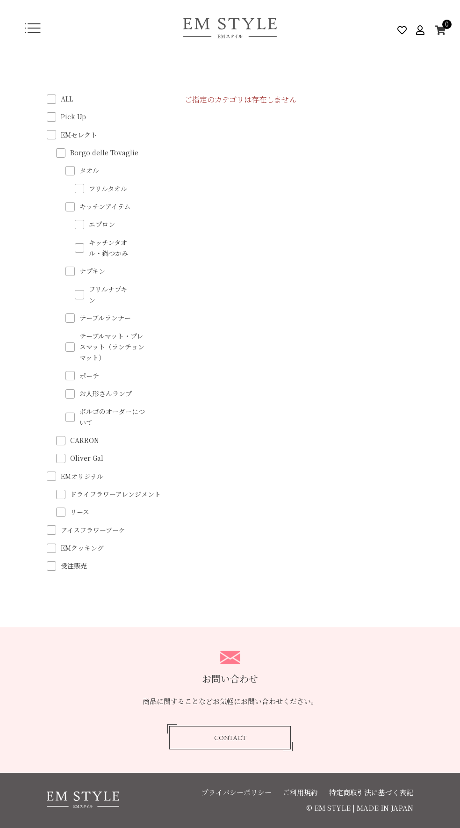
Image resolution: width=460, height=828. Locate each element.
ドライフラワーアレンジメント (115, 494)
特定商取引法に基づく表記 (371, 792)
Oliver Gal (86, 458)
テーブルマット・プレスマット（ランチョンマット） (111, 347)
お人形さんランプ (105, 393)
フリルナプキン (108, 294)
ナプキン (92, 271)
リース (79, 511)
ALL (67, 98)
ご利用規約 (300, 792)
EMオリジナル (82, 476)
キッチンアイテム (104, 206)
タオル (89, 170)
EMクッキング (82, 547)
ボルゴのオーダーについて (112, 417)
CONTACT (230, 738)
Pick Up (73, 116)
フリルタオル (108, 188)
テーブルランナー (105, 317)
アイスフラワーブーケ (93, 530)
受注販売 (74, 565)
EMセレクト (79, 134)
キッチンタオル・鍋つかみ (108, 248)
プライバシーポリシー (236, 792)
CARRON (84, 440)
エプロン (102, 224)
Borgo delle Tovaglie (104, 152)
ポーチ (89, 375)
